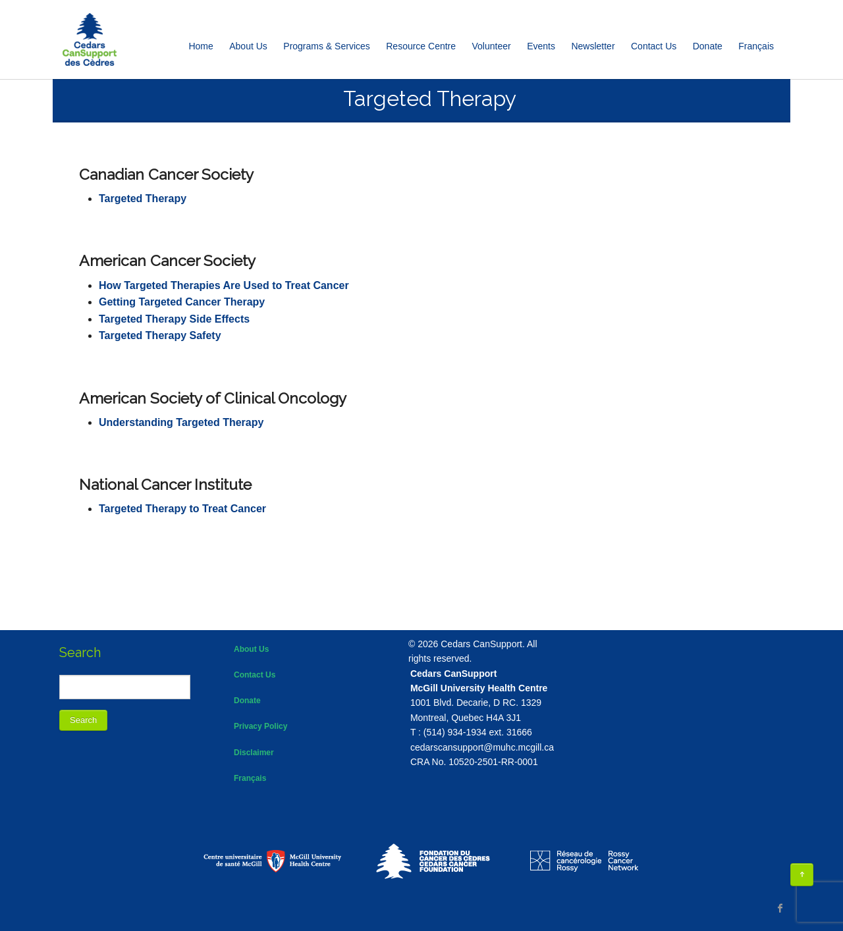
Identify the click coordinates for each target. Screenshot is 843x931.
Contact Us (653, 46)
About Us (248, 46)
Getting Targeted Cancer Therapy (182, 301)
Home (200, 46)
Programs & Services (326, 46)
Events (541, 46)
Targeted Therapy (142, 198)
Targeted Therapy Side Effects (174, 319)
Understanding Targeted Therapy (181, 422)
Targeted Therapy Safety (160, 335)
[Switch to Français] (756, 46)
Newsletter (592, 46)
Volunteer (491, 46)
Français (250, 778)
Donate (707, 46)
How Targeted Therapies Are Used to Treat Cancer (224, 285)
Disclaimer (254, 752)
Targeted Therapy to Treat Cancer (182, 508)
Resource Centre (421, 46)
